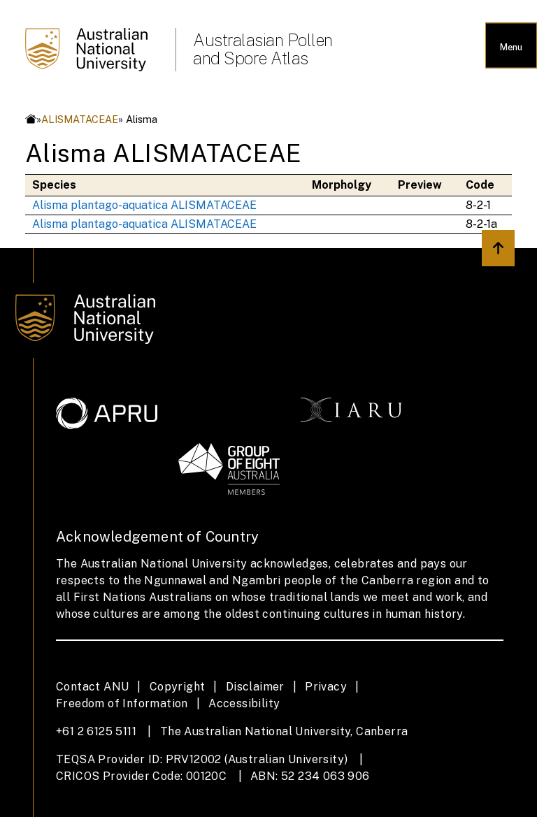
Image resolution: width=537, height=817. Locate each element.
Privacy (326, 686)
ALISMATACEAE (79, 119)
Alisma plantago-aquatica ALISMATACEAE (144, 205)
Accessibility (244, 703)
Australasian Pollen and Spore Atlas (263, 49)
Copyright (178, 686)
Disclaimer (255, 686)
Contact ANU (92, 686)
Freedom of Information (122, 703)
